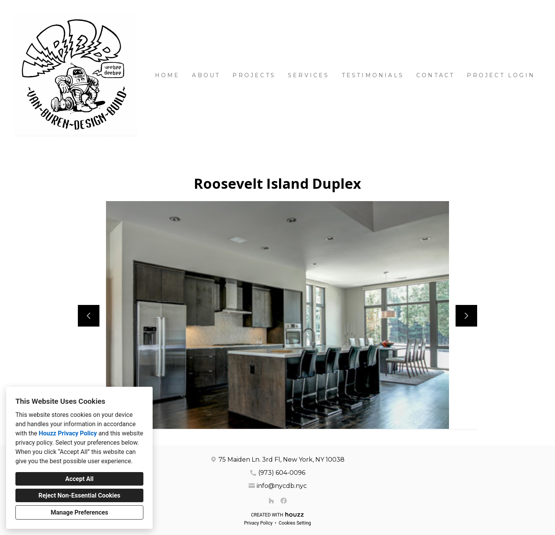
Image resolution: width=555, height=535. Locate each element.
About (206, 75)
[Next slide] (466, 316)
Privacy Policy (258, 523)
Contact (435, 75)
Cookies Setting (295, 523)
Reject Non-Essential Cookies (80, 495)
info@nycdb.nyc (282, 485)
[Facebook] (284, 501)
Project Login (501, 75)
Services (309, 75)
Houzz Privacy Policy (68, 433)
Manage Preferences (79, 512)
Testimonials (373, 75)
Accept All (79, 479)
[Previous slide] (88, 316)
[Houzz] (271, 501)
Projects (254, 75)
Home (167, 75)
